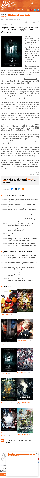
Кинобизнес (5, 16)
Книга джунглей (15, 162)
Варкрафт (25, 70)
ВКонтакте (29, 179)
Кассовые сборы (18, 19)
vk (37, 9)
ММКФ (22, 15)
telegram (34, 9)
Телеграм (5, 181)
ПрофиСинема (4, 19)
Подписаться (20, 9)
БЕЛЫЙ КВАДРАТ (13, 15)
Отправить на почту (38, 22)
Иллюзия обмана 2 (30, 79)
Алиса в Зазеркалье (9, 137)
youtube (31, 9)
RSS (28, 9)
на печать (34, 22)
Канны (27, 15)
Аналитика (10, 19)
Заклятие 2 (31, 49)
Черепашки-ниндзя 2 (9, 92)
